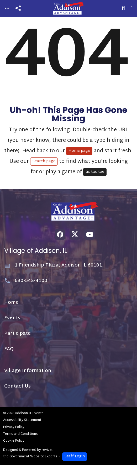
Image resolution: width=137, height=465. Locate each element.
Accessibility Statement (22, 420)
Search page (44, 161)
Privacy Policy (13, 427)
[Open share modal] (18, 8)
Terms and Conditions (20, 434)
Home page (79, 150)
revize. (47, 450)
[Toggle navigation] (7, 8)
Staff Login (75, 456)
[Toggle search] (123, 8)
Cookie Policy (13, 440)
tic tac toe (95, 171)
